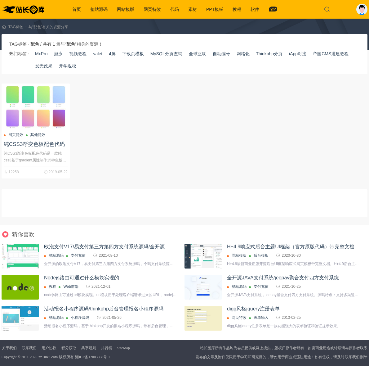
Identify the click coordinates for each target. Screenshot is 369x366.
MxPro (41, 53)
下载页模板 (133, 53)
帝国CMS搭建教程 (331, 53)
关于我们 (9, 348)
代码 (174, 9)
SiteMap (123, 348)
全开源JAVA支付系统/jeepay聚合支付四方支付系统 (283, 277)
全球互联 (197, 53)
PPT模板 (214, 9)
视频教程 (78, 53)
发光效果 (43, 65)
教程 (237, 9)
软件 (255, 9)
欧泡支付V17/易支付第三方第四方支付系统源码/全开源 (104, 246)
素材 (192, 9)
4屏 (112, 53)
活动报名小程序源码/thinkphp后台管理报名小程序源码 (103, 308)
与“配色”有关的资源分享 (48, 27)
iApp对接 (297, 53)
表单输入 (261, 317)
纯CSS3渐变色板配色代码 (34, 144)
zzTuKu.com (48, 357)
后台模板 (261, 255)
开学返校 (67, 65)
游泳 (58, 53)
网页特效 (152, 9)
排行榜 (106, 348)
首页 (76, 9)
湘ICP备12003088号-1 (92, 357)
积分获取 (68, 348)
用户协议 (49, 348)
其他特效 (37, 135)
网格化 (243, 53)
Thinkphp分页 (269, 53)
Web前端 (70, 286)
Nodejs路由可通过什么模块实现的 (81, 277)
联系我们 (29, 348)
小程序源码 (80, 317)
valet (97, 53)
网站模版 (125, 9)
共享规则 (88, 348)
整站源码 (99, 9)
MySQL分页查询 (166, 53)
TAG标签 (15, 27)
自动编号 (221, 53)
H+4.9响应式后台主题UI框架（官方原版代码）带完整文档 (290, 246)
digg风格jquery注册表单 (253, 308)
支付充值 (78, 255)
